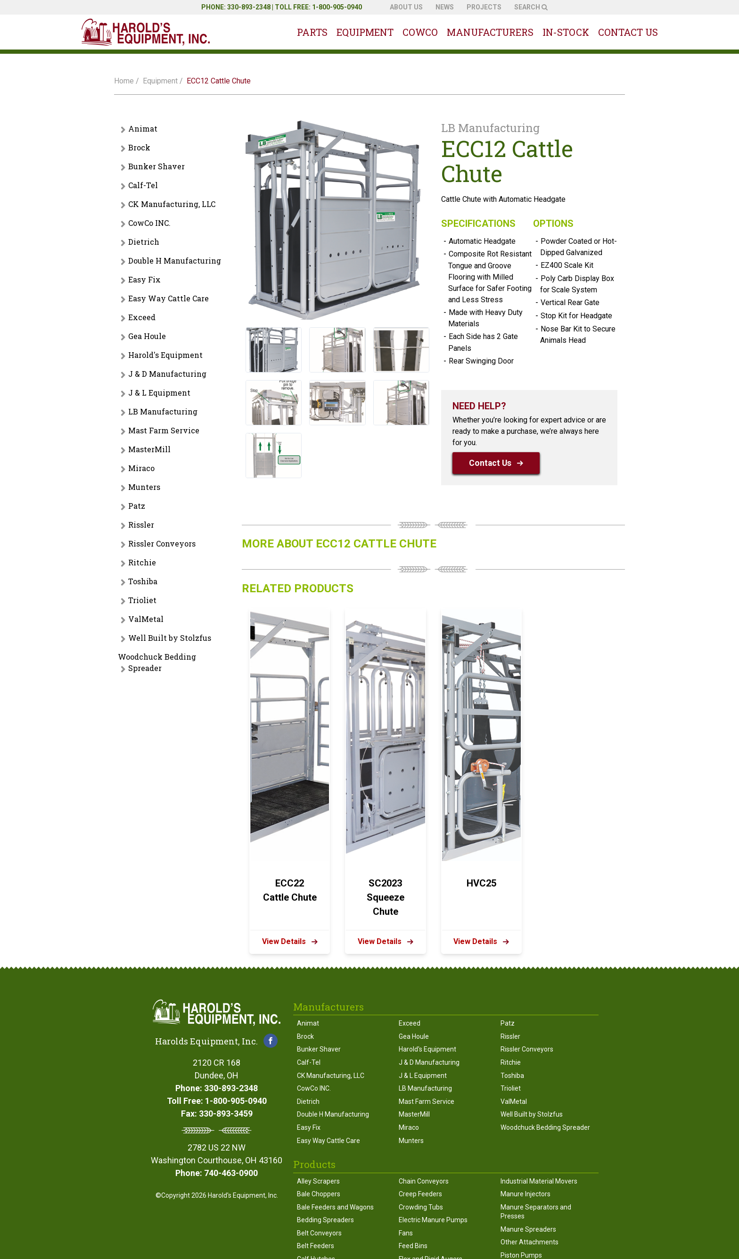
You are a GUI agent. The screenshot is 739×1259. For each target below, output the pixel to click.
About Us (406, 7)
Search (531, 7)
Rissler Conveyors (162, 543)
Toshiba (142, 581)
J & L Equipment (159, 393)
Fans (406, 1233)
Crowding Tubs (421, 1207)
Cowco (420, 32)
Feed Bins (413, 1246)
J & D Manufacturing (167, 374)
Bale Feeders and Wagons (335, 1207)
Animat (142, 128)
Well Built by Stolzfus (169, 638)
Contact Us (628, 32)
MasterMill (149, 449)
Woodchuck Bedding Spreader (157, 662)
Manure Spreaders (528, 1229)
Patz (136, 506)
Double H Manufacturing (174, 260)
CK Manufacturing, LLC (171, 204)
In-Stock (565, 32)
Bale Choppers (318, 1194)
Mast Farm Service (163, 430)
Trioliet (142, 600)
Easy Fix (144, 279)
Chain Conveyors (424, 1181)
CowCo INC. (149, 223)
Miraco (141, 468)
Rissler (141, 525)
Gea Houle (147, 336)
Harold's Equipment (165, 355)
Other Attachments (529, 1242)
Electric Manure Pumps (433, 1220)
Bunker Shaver (156, 166)
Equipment (365, 32)
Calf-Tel (143, 185)
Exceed (142, 317)
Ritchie (142, 562)
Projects (484, 7)
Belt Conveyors (319, 1233)
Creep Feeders (420, 1194)
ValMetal (146, 619)
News (444, 7)
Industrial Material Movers (539, 1181)
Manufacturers (490, 32)
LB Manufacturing (162, 411)
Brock (139, 147)
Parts (312, 32)
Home (124, 80)
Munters (144, 487)
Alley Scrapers (318, 1181)
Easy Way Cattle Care (168, 298)
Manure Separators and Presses (536, 1211)
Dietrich (143, 242)
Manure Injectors (525, 1194)
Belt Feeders (315, 1246)
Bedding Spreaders (325, 1220)
